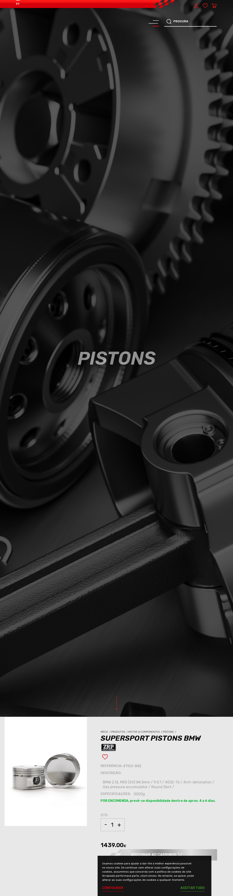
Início (106, 731)
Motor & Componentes (145, 731)
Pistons (170, 731)
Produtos (119, 731)
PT (18, 3)
